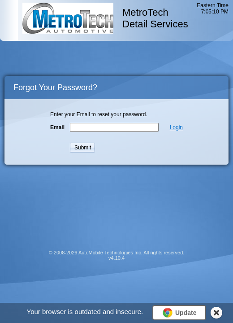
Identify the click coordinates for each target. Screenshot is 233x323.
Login (176, 127)
